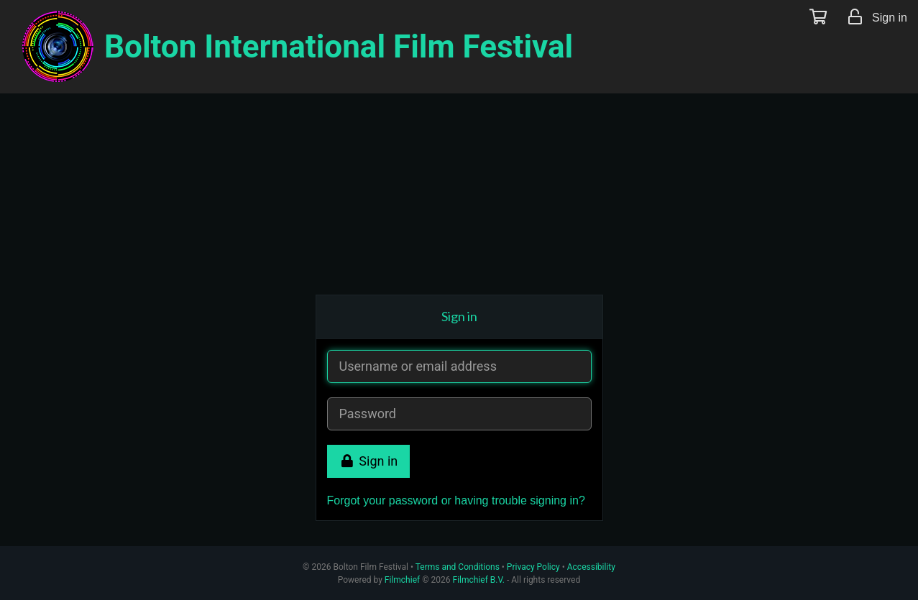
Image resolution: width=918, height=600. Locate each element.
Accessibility (591, 567)
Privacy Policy (533, 567)
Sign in (368, 461)
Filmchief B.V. (479, 580)
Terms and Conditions (458, 567)
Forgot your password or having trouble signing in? (456, 500)
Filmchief (402, 580)
